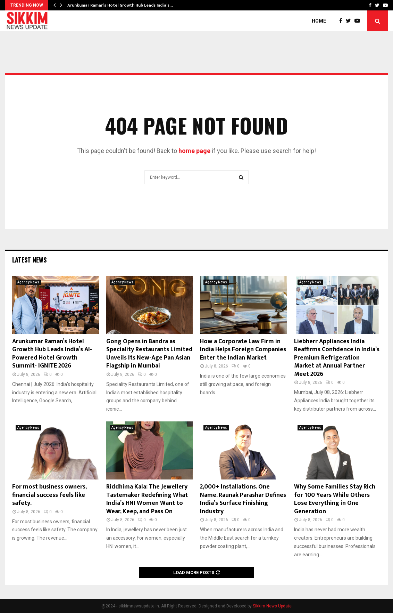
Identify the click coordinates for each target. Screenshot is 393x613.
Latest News (29, 259)
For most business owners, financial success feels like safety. (49, 495)
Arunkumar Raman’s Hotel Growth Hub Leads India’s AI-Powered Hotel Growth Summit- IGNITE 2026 (52, 353)
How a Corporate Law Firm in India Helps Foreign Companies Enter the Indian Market (243, 349)
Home (319, 21)
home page (194, 150)
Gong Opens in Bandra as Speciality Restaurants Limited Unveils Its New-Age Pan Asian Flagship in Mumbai (149, 353)
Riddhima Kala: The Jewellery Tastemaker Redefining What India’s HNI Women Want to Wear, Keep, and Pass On (147, 499)
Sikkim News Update (272, 606)
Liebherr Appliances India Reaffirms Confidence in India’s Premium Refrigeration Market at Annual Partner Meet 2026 (336, 357)
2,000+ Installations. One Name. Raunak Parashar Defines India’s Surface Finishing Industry (243, 499)
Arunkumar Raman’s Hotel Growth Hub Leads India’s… (120, 5)
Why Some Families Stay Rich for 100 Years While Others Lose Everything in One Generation (334, 499)
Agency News (28, 282)
